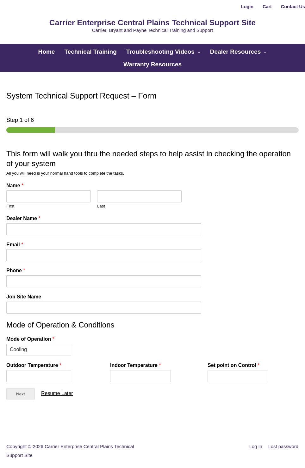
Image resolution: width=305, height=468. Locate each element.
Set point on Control (233, 360)
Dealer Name (23, 213)
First (10, 201)
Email (14, 240)
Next (20, 389)
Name (14, 181)
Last (101, 201)
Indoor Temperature (135, 360)
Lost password (283, 442)
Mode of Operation (30, 334)
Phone (15, 266)
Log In (255, 442)
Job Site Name (23, 292)
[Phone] (94, 277)
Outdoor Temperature (33, 360)
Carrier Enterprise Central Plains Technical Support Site (152, 21)
